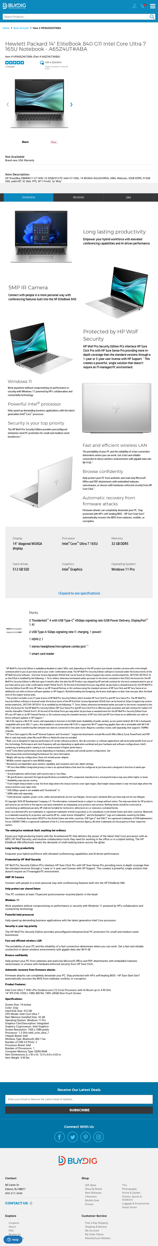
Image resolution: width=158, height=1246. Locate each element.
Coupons (14, 1223)
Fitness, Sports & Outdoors (132, 1198)
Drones (89, 1204)
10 (6, 766)
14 (6, 783)
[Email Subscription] (79, 1099)
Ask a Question (53, 62)
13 (6, 779)
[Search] (79, 17)
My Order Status (94, 1234)
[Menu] (152, 6)
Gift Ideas (90, 1185)
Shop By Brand (93, 1189)
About (12, 1226)
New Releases (93, 1192)
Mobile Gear (92, 1200)
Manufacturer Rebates (98, 1238)
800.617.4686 (14, 1193)
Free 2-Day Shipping (96, 1223)
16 (6, 792)
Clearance (91, 1196)
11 (6, 773)
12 (6, 776)
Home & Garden (131, 1192)
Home (6, 28)
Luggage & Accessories (135, 1203)
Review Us (15, 1234)
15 (87, 645)
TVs (124, 1185)
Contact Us (16, 1203)
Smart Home (129, 1207)
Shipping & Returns (96, 1226)
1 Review (9, 66)
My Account (92, 1230)
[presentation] (7, 104)
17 (6, 796)
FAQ (11, 1230)
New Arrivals (21, 28)
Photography (129, 1189)
